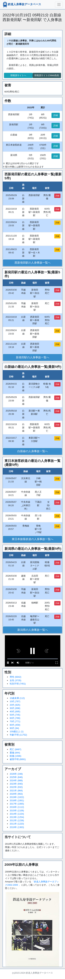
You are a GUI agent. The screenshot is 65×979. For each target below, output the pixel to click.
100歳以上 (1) (17, 731)
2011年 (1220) (17, 823)
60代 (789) (15, 718)
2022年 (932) (16, 787)
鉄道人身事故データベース (21, 4)
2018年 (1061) (17, 800)
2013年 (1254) (17, 817)
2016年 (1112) (17, 807)
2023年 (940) (16, 783)
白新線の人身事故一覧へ (32, 451)
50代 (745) (15, 714)
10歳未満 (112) (17, 698)
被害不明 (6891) (18, 759)
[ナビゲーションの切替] (59, 4)
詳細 (55, 115)
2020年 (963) (16, 794)
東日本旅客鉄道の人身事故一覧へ (32, 539)
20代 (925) (15, 705)
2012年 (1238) (17, 820)
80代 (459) (15, 725)
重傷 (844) (15, 752)
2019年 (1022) (17, 797)
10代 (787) (15, 701)
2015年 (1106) (17, 810)
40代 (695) (15, 711)
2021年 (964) (16, 790)
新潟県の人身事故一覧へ (32, 629)
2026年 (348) (16, 774)
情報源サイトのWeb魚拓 (46, 75)
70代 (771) (15, 721)
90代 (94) (14, 728)
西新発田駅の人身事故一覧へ (33, 262)
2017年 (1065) (17, 803)
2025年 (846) (16, 777)
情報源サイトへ (18, 75)
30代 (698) (15, 708)
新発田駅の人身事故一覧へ (32, 357)
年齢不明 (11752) (18, 734)
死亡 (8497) (15, 749)
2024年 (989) (16, 780)
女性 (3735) (15, 680)
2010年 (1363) (17, 827)
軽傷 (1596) (15, 756)
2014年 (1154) (17, 814)
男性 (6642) (15, 677)
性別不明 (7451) (18, 683)
